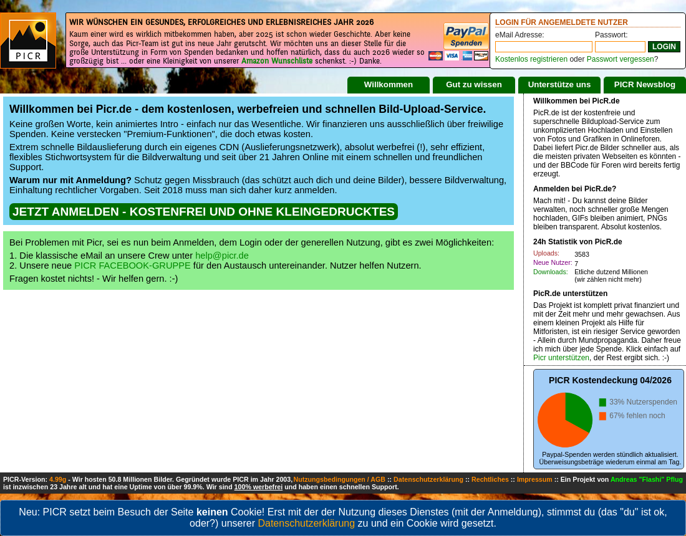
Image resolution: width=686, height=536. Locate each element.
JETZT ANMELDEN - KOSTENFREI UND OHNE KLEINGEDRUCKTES (203, 211)
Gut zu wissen (474, 84)
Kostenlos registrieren (531, 59)
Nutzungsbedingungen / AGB (339, 479)
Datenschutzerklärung (428, 479)
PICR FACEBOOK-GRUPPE (132, 265)
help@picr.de (222, 256)
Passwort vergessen (620, 59)
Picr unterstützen (561, 357)
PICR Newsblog (645, 84)
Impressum (535, 479)
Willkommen (388, 84)
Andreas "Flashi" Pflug (647, 479)
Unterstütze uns (559, 84)
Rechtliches (490, 479)
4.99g (57, 479)
